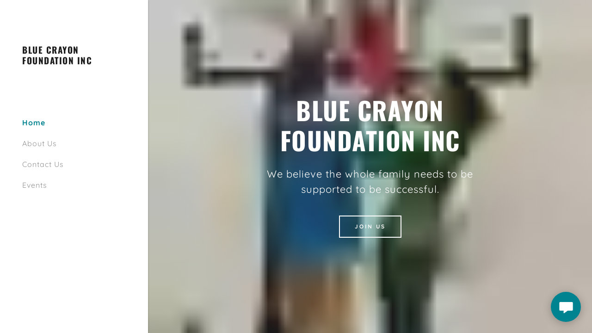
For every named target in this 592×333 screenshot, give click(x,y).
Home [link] (33, 122)
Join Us (370, 226)
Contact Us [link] (43, 164)
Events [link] (34, 185)
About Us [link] (39, 143)
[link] (74, 61)
